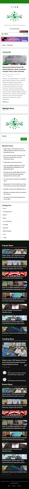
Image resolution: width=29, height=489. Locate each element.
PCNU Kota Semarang (9, 74)
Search (4, 136)
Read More (5, 102)
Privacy (14, 486)
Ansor (4, 208)
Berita (5, 63)
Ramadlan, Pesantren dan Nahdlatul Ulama (14, 189)
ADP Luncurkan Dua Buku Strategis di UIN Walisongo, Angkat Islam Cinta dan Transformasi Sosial (14, 157)
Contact (19, 486)
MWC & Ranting (7, 231)
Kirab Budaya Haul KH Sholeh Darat (13, 162)
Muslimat (5, 228)
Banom (5, 215)
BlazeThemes (15, 483)
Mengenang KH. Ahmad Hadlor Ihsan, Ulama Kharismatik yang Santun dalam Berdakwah (13, 323)
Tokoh (4, 237)
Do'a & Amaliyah (7, 221)
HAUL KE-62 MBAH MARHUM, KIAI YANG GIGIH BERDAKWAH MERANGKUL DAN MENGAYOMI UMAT (14, 167)
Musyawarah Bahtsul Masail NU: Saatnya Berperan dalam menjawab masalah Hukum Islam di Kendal (14, 69)
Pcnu (4, 234)
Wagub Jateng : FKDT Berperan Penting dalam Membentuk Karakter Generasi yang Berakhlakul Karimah (14, 150)
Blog (9, 486)
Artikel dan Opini (7, 211)
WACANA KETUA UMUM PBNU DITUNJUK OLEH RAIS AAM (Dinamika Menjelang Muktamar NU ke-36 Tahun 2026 (14, 174)
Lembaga (5, 224)
